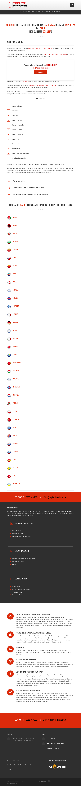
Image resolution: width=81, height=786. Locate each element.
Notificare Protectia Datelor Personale (19, 765)
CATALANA (15, 249)
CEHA (14, 257)
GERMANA (15, 322)
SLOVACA (15, 443)
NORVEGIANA (16, 387)
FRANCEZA (15, 314)
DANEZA (15, 282)
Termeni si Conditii (13, 761)
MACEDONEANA (17, 362)
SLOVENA (15, 451)
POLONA (15, 411)
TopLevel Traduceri (20, 781)
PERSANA (15, 403)
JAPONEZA (15, 346)
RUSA (14, 427)
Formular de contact (53, 749)
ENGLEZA (15, 298)
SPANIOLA (15, 459)
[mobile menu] (72, 5)
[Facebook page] (49, 781)
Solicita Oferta (40, 72)
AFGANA (15, 217)
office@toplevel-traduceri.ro (54, 497)
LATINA (15, 354)
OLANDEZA (16, 395)
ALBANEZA (15, 225)
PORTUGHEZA (16, 419)
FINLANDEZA (16, 306)
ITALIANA (15, 338)
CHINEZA (15, 265)
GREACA (15, 330)
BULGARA (15, 241)
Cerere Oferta (26, 536)
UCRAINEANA (16, 484)
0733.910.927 (31, 497)
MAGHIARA (16, 371)
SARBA (15, 435)
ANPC (9, 769)
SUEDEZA (15, 468)
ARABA (15, 233)
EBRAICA (15, 290)
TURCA (15, 476)
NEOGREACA (16, 379)
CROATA (15, 274)
